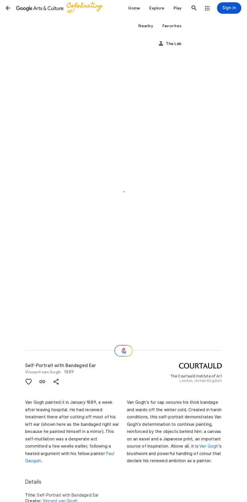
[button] (8, 8)
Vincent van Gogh (43, 371)
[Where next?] (123, 350)
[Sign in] (229, 8)
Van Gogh (208, 446)
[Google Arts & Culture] (61, 8)
